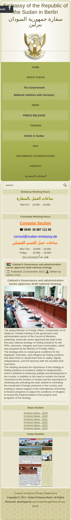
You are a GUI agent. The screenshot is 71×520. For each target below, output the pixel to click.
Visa (35, 146)
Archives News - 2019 (36, 413)
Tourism (35, 125)
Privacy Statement (45, 493)
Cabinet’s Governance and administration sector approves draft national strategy (33, 266)
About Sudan (35, 77)
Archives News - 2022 (36, 422)
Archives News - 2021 (35, 419)
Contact (35, 166)
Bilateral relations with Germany (34, 95)
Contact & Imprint (23, 493)
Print (17, 275)
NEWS (35, 105)
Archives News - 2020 (36, 416)
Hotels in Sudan (34, 135)
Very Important (30, 257)
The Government (34, 87)
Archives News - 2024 (36, 428)
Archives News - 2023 (36, 425)
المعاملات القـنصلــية (35, 176)
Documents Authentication (35, 156)
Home (35, 67)
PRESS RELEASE (34, 115)
